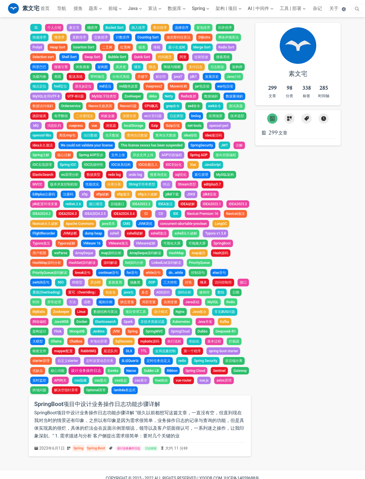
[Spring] (201, 8)
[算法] (155, 8)
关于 (333, 8)
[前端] (115, 8)
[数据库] (177, 8)
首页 (45, 8)
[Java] (135, 8)
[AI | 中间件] (261, 8)
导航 (61, 8)
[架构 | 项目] (229, 8)
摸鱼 (78, 8)
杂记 (317, 8)
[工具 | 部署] (293, 8)
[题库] (96, 8)
